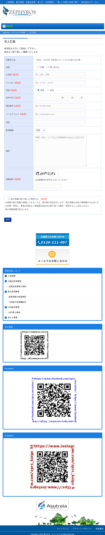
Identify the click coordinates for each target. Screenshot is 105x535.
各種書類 (100, 529)
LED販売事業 (13, 307)
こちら (26, 209)
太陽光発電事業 (14, 281)
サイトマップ (63, 529)
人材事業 (12, 276)
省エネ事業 (13, 317)
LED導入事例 (14, 312)
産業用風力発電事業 (17, 297)
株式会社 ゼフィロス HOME (14, 32)
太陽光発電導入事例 (17, 286)
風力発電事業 (13, 291)
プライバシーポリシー (82, 529)
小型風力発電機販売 (17, 302)
